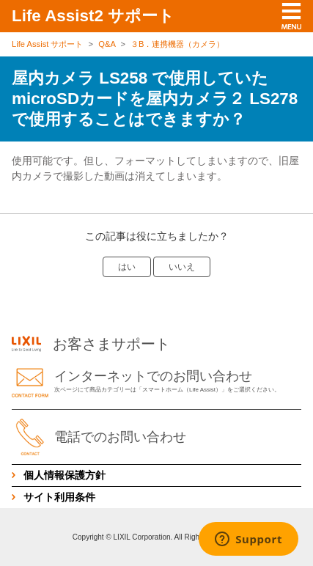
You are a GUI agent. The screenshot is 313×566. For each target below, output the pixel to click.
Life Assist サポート (47, 44)
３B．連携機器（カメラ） (177, 44)
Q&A (106, 44)
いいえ (182, 267)
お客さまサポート (91, 344)
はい (127, 267)
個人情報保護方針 (64, 475)
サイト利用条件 (59, 497)
